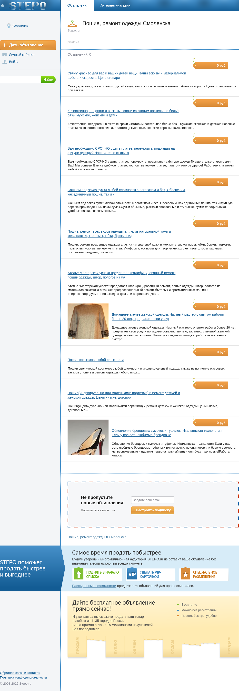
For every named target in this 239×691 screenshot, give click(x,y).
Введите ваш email (146, 500)
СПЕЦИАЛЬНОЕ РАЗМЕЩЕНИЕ (205, 574)
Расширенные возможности (94, 586)
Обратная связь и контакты (20, 673)
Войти (14, 62)
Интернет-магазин (115, 5)
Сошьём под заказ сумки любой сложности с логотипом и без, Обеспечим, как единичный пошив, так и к (127, 192)
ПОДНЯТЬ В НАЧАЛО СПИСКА (102, 574)
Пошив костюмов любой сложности (96, 360)
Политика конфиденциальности (23, 677)
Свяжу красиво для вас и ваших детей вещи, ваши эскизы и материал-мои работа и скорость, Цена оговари (127, 75)
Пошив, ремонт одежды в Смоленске (97, 537)
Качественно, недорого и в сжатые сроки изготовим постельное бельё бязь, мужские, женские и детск (123, 113)
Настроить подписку (153, 510)
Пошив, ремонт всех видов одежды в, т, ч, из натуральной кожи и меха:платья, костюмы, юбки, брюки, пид (119, 233)
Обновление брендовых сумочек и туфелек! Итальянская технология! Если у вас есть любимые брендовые (167, 433)
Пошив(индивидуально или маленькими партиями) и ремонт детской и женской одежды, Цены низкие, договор (124, 395)
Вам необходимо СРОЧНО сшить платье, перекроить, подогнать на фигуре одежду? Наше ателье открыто (121, 150)
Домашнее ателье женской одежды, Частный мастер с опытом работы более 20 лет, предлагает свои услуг (168, 316)
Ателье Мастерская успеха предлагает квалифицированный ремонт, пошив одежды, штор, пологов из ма (122, 275)
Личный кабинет (22, 55)
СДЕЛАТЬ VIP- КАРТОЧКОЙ (150, 574)
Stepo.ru (74, 30)
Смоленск (20, 25)
